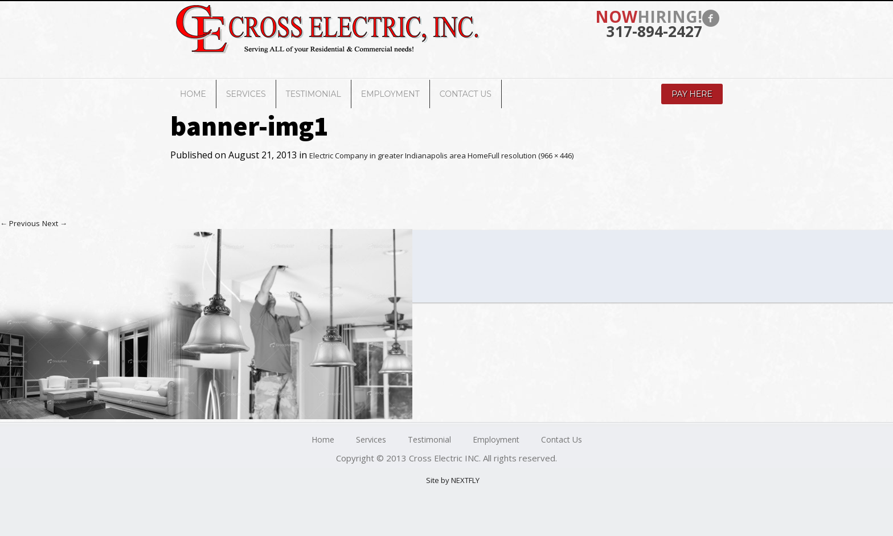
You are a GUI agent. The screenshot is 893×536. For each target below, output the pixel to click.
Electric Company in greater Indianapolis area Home (398, 155)
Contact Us (465, 94)
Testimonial (313, 94)
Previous (20, 223)
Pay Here (691, 94)
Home (193, 94)
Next (54, 223)
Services (246, 94)
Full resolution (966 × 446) (531, 155)
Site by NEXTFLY (453, 480)
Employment (390, 94)
